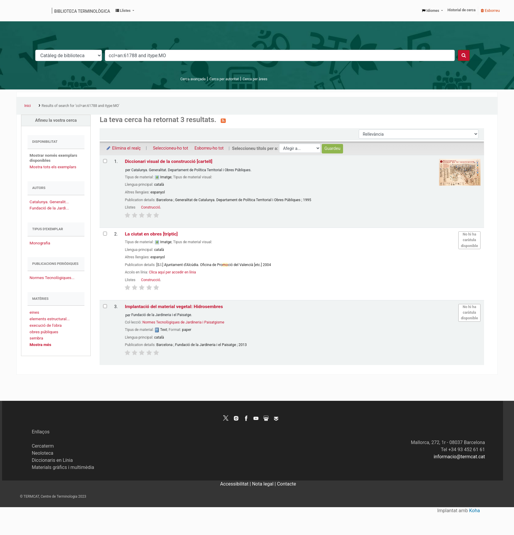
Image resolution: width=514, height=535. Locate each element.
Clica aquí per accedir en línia (172, 272)
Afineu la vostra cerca (56, 120)
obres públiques (44, 331)
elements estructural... (50, 318)
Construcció (150, 207)
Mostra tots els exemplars (53, 166)
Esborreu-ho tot (209, 148)
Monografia (40, 243)
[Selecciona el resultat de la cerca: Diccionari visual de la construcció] (105, 161)
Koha (474, 510)
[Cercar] (464, 55)
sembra (36, 338)
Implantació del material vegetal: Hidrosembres (174, 306)
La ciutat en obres (151, 234)
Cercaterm (43, 446)
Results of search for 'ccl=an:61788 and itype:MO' (80, 106)
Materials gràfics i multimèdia (63, 467)
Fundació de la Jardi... (49, 208)
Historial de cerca (462, 10)
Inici (27, 106)
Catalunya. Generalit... (49, 201)
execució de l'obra (46, 325)
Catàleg (23, 11)
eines (34, 312)
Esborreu (490, 10)
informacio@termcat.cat (459, 456)
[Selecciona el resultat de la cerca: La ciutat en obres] (105, 234)
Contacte (286, 484)
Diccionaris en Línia (52, 460)
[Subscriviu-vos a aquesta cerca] (223, 120)
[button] (125, 11)
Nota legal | (264, 484)
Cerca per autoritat (224, 79)
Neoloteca (42, 453)
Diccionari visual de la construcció (168, 161)
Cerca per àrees (255, 79)
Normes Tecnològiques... (52, 277)
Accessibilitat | (236, 484)
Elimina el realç (123, 148)
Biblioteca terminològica (82, 11)
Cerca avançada (193, 79)
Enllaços (40, 432)
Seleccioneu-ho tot (170, 148)
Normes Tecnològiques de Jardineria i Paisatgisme (183, 322)
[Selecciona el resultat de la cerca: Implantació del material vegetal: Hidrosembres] (105, 306)
